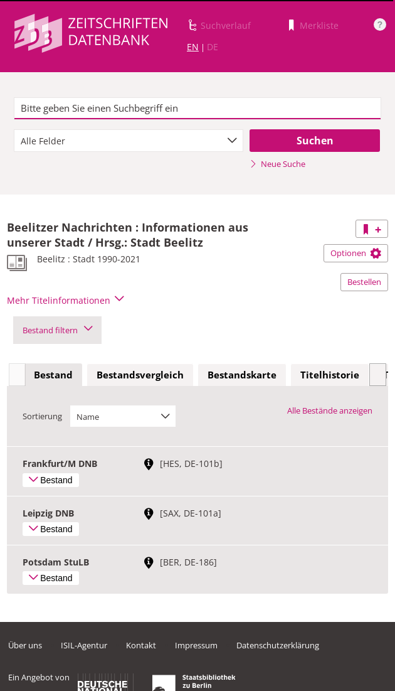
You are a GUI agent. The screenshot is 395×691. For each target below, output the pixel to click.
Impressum (196, 645)
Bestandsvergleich (140, 374)
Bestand (53, 374)
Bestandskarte (242, 374)
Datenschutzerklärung (277, 645)
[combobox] (128, 140)
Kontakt (141, 645)
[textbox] (197, 108)
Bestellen (364, 281)
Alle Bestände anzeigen (329, 410)
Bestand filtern (57, 330)
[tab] (53, 375)
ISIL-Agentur (84, 645)
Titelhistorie (329, 374)
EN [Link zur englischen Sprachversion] (193, 47)
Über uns (25, 645)
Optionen (355, 253)
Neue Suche (277, 163)
